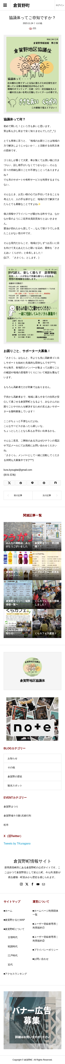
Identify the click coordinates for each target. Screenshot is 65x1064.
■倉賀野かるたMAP (14, 919)
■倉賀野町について (14, 929)
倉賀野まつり (11, 806)
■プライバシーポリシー (45, 949)
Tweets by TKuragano (17, 843)
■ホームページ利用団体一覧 (45, 912)
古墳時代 (13, 937)
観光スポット (15, 785)
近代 (10, 964)
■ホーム (8, 910)
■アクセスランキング (15, 973)
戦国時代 (13, 946)
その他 (39, 23)
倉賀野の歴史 (15, 776)
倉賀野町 (21, 5)
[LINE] (32, 482)
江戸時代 (13, 955)
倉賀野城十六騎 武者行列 (17, 815)
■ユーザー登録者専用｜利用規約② (45, 938)
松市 (6, 824)
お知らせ (12, 758)
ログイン (60, 5)
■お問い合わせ (41, 959)
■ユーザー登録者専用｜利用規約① (45, 925)
